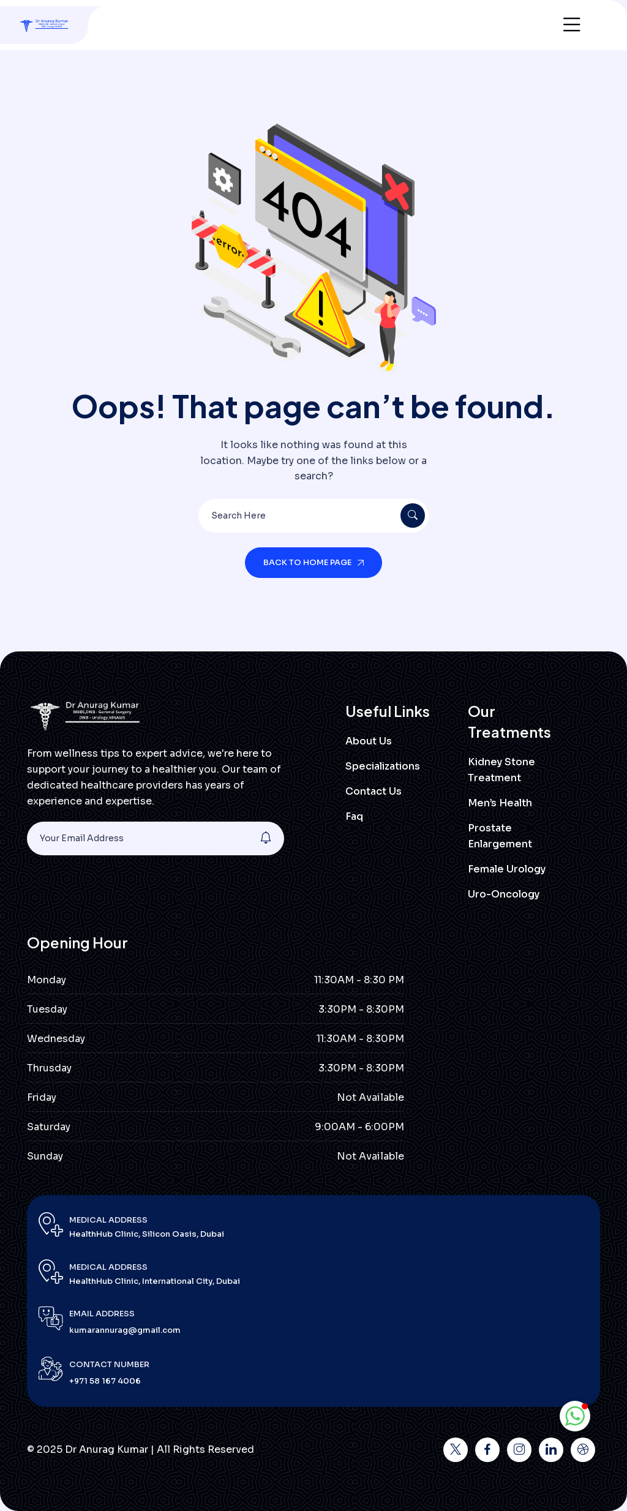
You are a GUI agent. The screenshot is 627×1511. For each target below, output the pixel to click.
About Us (368, 741)
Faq (354, 816)
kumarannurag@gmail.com (125, 1330)
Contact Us (373, 791)
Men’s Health (500, 803)
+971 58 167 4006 (105, 1381)
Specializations (382, 766)
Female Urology (507, 869)
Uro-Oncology (503, 894)
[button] (575, 1416)
